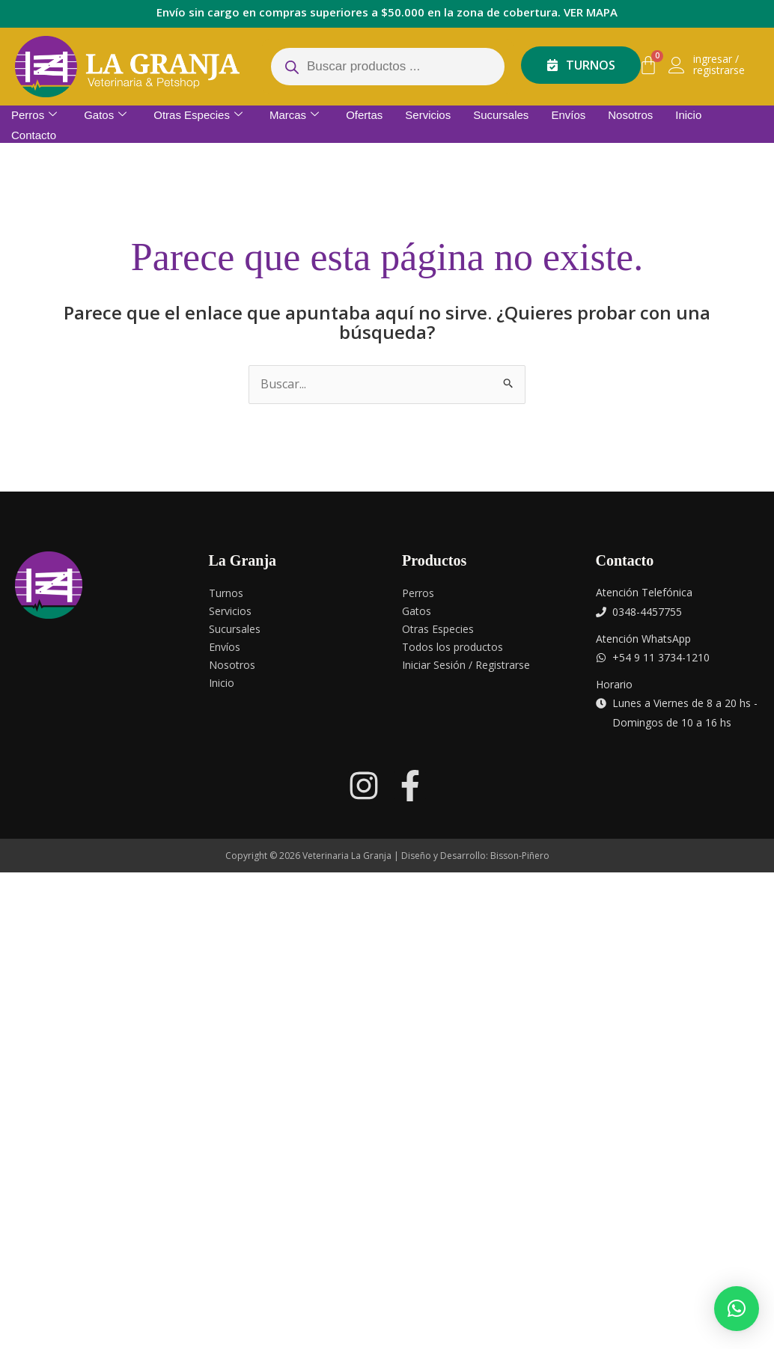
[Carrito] (648, 65)
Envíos (568, 114)
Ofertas (364, 114)
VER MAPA (591, 11)
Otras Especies (198, 115)
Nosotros (630, 114)
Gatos (105, 115)
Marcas (294, 115)
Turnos (226, 593)
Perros (34, 115)
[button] (736, 1308)
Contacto (33, 134)
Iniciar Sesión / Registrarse (466, 665)
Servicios (428, 114)
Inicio (688, 114)
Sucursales (500, 114)
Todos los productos (452, 647)
